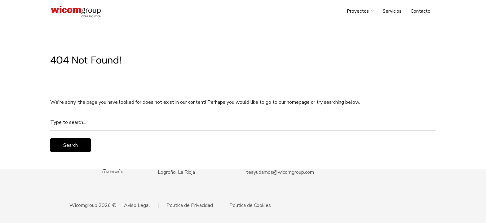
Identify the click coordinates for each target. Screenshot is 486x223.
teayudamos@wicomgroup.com (280, 172)
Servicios (392, 11)
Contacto (421, 11)
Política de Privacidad (189, 205)
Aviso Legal (137, 205)
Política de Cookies (250, 205)
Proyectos (358, 11)
